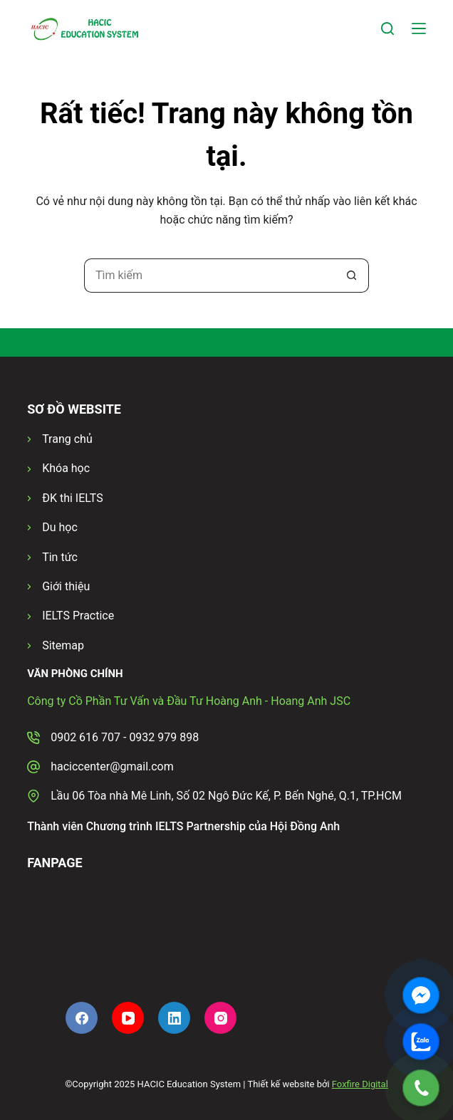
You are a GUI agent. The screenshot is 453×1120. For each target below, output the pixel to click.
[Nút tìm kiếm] (352, 275)
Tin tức (60, 557)
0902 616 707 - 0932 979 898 (125, 737)
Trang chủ (67, 439)
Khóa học (66, 468)
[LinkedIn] (174, 1018)
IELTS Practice (78, 615)
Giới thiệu (66, 586)
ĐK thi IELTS (72, 498)
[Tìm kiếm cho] (209, 275)
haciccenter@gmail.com (112, 766)
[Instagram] (220, 1018)
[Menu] (419, 28)
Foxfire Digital (360, 1084)
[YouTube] (128, 1018)
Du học (60, 527)
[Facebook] (82, 1018)
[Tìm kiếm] (387, 28)
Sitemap (63, 645)
